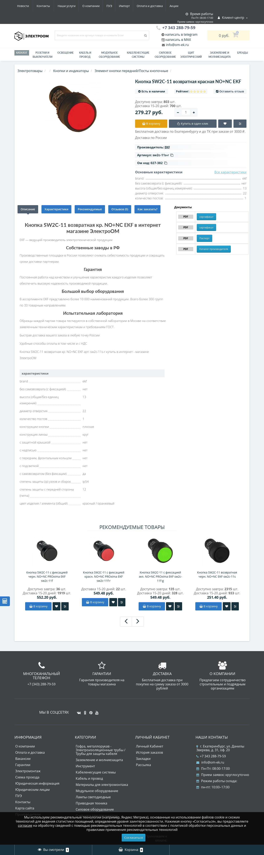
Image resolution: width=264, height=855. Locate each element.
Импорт (86, 6)
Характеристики (56, 209)
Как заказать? (147, 209)
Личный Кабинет (149, 746)
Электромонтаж (28, 771)
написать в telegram (181, 34)
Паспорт (204, 238)
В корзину (38, 606)
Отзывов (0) (119, 209)
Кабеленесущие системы (138, 54)
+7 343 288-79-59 (211, 756)
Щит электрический (191, 54)
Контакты (176, 6)
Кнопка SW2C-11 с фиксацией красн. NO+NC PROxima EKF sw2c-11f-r (103, 576)
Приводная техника (91, 803)
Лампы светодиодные (93, 797)
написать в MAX (178, 39)
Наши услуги (26, 6)
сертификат (206, 217)
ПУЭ (70, 6)
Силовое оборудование (165, 54)
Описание (28, 209)
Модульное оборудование (109, 54)
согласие (25, 825)
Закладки (143, 758)
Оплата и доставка (113, 6)
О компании (51, 6)
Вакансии (23, 758)
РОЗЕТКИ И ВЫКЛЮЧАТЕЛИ (42, 54)
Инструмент (85, 766)
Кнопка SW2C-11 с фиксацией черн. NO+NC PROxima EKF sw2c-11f (46, 576)
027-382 (159, 163)
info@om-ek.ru (177, 45)
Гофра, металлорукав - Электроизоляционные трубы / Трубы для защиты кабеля (100, 750)
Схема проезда (27, 777)
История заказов (149, 752)
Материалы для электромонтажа (102, 784)
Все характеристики (230, 172)
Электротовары (30, 71)
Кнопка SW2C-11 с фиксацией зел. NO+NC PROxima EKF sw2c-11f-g (160, 576)
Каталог (21, 52)
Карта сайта (24, 808)
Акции (137, 6)
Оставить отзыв (231, 91)
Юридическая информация (37, 783)
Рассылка (143, 765)
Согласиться (133, 837)
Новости (155, 6)
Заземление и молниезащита (99, 760)
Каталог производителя (213, 249)
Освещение (65, 52)
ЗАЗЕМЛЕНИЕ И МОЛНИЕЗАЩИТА (220, 54)
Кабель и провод (85, 54)
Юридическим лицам (32, 789)
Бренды (242, 52)
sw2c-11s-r (163, 155)
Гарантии (22, 765)
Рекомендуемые (90, 209)
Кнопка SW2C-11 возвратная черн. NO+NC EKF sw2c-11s (217, 574)
